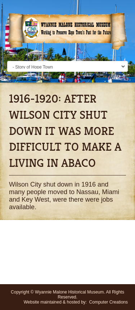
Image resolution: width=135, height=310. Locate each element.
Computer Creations (108, 302)
